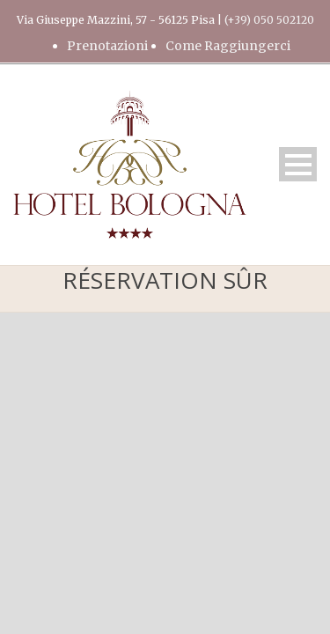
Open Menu (298, 164)
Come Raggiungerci (227, 46)
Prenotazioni (107, 46)
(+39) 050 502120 (269, 19)
